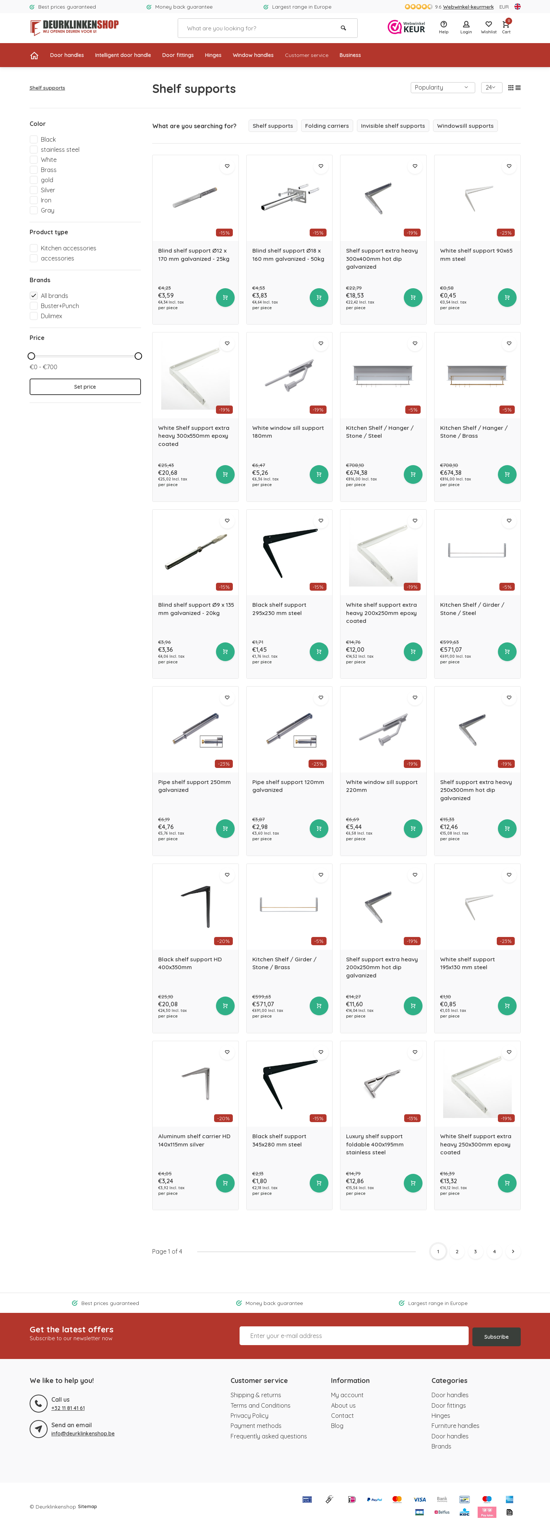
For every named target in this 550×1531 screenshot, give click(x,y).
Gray (47, 210)
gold (47, 180)
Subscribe (496, 1336)
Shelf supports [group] (273, 126)
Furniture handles (456, 1426)
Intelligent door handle (132, 55)
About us (343, 1405)
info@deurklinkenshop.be (82, 1434)
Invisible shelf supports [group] (397, 126)
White (49, 159)
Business (384, 55)
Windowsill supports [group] (470, 126)
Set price (85, 386)
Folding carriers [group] (329, 126)
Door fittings (194, 55)
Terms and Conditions (261, 1405)
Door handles (69, 55)
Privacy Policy (249, 1416)
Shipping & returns (256, 1395)
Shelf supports (47, 87)
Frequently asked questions (269, 1436)
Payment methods (256, 1426)
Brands (441, 1446)
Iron (46, 200)
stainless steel (60, 149)
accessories (57, 258)
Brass (49, 170)
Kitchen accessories (68, 248)
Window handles (278, 55)
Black (48, 139)
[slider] (31, 356)
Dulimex (51, 316)
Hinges (233, 55)
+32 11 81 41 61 (67, 1408)
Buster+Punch (60, 306)
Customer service (336, 55)
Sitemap (88, 1507)
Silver (48, 190)
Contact (342, 1416)
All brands (54, 295)
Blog (337, 1426)
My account (347, 1395)
